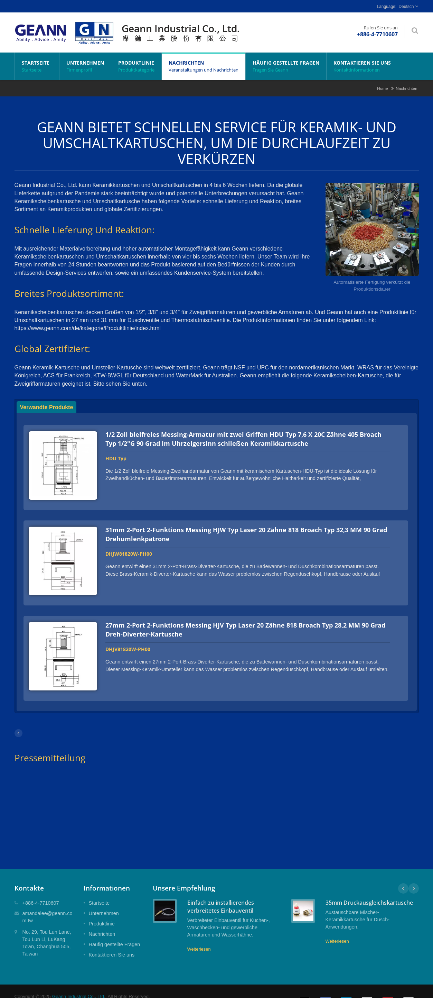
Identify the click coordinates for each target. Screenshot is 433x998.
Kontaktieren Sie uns (362, 66)
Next (413, 878)
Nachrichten (203, 66)
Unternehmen (85, 66)
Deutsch (406, 6)
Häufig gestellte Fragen (286, 66)
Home (382, 88)
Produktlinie (136, 66)
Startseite (37, 66)
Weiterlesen (199, 938)
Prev (403, 878)
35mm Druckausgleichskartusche (369, 892)
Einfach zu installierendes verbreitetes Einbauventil (220, 896)
